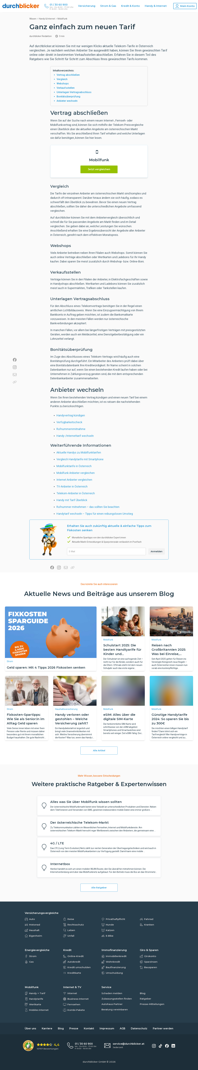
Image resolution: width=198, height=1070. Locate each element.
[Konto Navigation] (185, 6)
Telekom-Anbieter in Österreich (75, 493)
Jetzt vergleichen (99, 169)
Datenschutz (139, 1028)
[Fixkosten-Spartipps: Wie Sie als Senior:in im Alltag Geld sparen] (26, 691)
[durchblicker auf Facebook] (167, 1046)
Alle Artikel (99, 750)
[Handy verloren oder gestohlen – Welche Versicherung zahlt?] (75, 691)
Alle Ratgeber (99, 887)
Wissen (32, 18)
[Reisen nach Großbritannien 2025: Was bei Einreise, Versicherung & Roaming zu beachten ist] (171, 621)
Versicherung (86, 5)
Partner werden (163, 1028)
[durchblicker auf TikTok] (160, 1046)
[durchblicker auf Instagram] (154, 1046)
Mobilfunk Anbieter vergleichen (75, 472)
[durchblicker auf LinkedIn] (173, 1046)
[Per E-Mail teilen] (15, 375)
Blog (61, 1028)
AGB (122, 1028)
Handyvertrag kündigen (70, 415)
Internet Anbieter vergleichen (74, 479)
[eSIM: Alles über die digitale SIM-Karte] (123, 691)
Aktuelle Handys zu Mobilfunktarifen (78, 452)
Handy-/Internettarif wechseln (75, 435)
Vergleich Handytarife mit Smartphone (79, 459)
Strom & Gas (108, 5)
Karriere (47, 1028)
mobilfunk (62, 18)
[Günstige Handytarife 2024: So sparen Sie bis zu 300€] (171, 691)
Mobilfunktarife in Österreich (74, 466)
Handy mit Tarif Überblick (71, 500)
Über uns (30, 1028)
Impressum (107, 1028)
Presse (73, 1028)
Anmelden (156, 551)
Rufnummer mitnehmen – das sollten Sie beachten (87, 506)
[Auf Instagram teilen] (15, 367)
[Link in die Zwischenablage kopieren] (15, 382)
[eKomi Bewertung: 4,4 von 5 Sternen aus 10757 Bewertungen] (41, 1045)
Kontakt (89, 1028)
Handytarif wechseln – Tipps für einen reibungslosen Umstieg (94, 513)
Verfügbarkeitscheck (69, 422)
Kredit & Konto (130, 5)
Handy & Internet (156, 5)
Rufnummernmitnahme (70, 429)
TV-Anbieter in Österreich (72, 486)
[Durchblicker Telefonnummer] (61, 4)
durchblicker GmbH (94, 1061)
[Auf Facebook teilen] (15, 360)
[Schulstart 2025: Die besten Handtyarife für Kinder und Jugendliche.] (123, 621)
